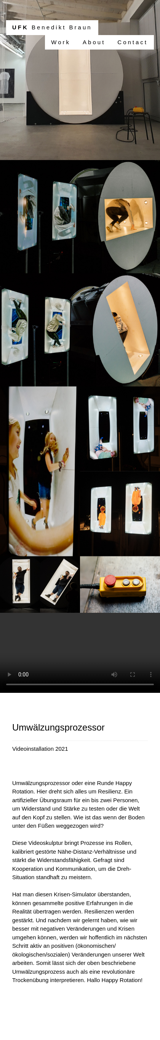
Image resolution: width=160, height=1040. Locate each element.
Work (60, 42)
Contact (132, 42)
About (94, 42)
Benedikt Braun (52, 27)
